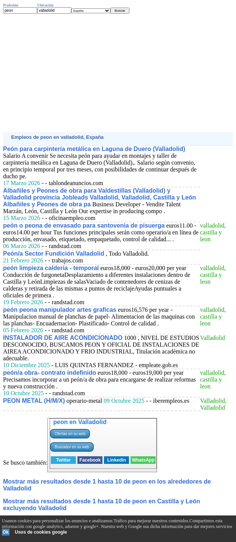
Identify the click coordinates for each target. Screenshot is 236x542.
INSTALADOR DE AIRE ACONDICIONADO (63, 338)
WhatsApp (143, 460)
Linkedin (116, 460)
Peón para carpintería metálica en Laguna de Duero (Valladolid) (94, 149)
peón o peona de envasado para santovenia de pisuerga (84, 225)
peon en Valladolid (79, 422)
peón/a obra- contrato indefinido (49, 372)
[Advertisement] (118, 73)
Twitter (63, 460)
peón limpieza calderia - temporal (51, 268)
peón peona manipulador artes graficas (59, 309)
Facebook (90, 460)
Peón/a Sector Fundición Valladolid (53, 253)
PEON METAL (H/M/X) (34, 400)
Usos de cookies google (41, 532)
